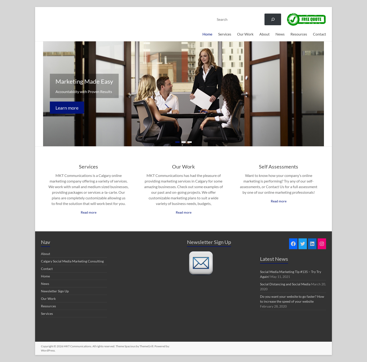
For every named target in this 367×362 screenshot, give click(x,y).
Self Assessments (278, 166)
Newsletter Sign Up (55, 291)
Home (207, 34)
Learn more (66, 108)
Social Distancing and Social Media (285, 284)
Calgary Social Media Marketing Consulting (72, 261)
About (264, 34)
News (280, 34)
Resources (298, 34)
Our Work (245, 34)
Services (224, 34)
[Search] (272, 19)
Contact (319, 34)
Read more (88, 212)
